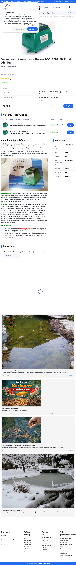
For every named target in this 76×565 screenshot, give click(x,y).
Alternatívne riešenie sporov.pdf (27, 549)
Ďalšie (70, 13)
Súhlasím (32, 29)
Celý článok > (69, 376)
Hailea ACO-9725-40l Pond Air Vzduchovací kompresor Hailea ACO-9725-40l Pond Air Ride (27, 125)
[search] (59, 7)
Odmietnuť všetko (19, 29)
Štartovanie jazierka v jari (12, 371)
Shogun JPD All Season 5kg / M (49, 294)
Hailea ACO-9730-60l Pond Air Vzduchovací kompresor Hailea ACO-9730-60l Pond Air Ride (27, 132)
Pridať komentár (11, 256)
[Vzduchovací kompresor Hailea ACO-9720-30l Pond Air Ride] (38, 38)
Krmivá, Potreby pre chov (47, 13)
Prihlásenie (58, 1)
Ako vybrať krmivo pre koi (10, 409)
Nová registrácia (68, 1)
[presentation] (2, 289)
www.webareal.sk (44, 563)
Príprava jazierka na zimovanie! (12, 510)
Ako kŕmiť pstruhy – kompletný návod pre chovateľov (19, 446)
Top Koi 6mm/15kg (8, 294)
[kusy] (55, 106)
